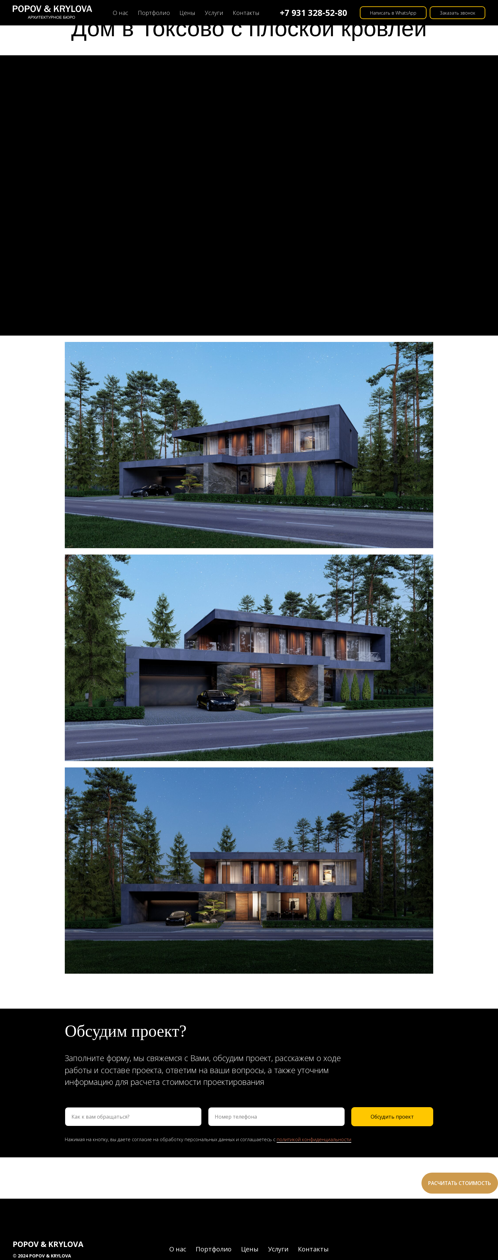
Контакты (246, 13)
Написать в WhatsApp (393, 13)
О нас (120, 13)
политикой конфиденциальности (314, 1139)
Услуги (214, 13)
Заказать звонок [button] (457, 13)
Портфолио (154, 13)
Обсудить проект (392, 1116)
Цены (187, 13)
